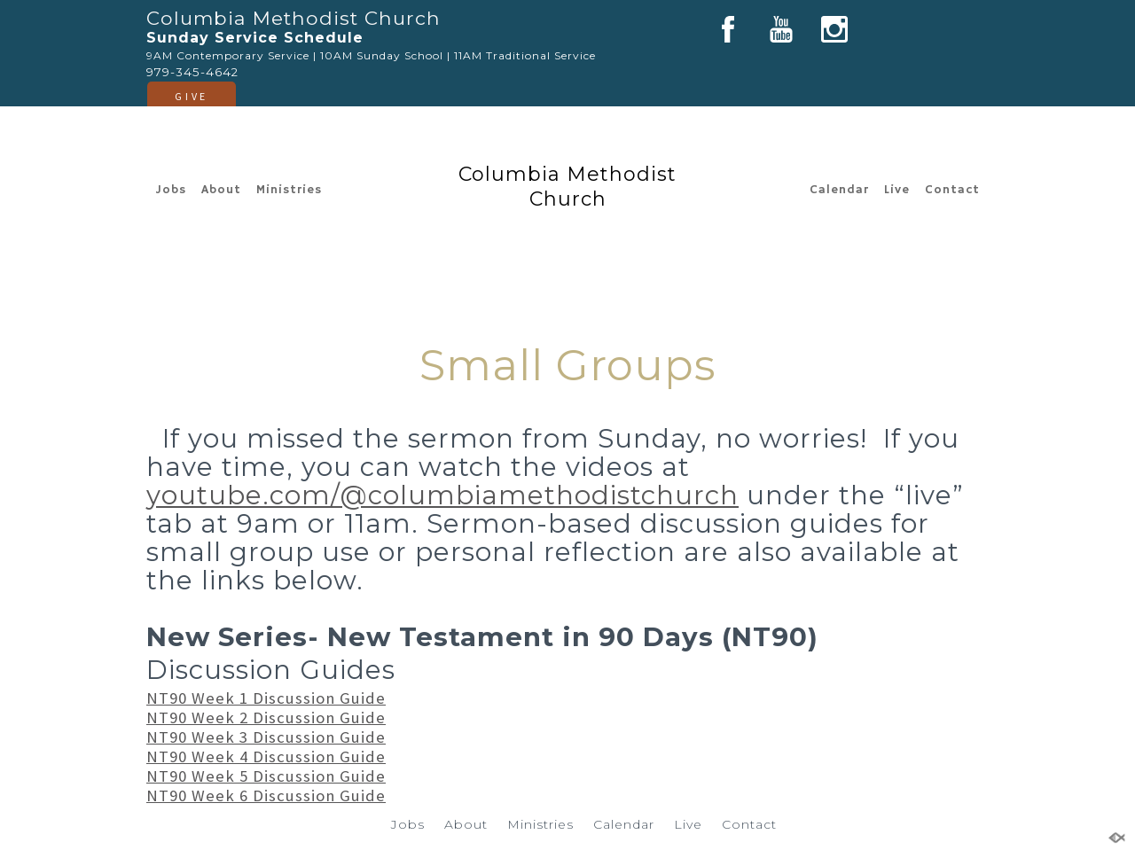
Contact (952, 190)
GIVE (191, 96)
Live (897, 190)
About (221, 190)
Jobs (170, 190)
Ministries (289, 190)
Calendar (839, 190)
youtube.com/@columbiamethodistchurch (442, 495)
